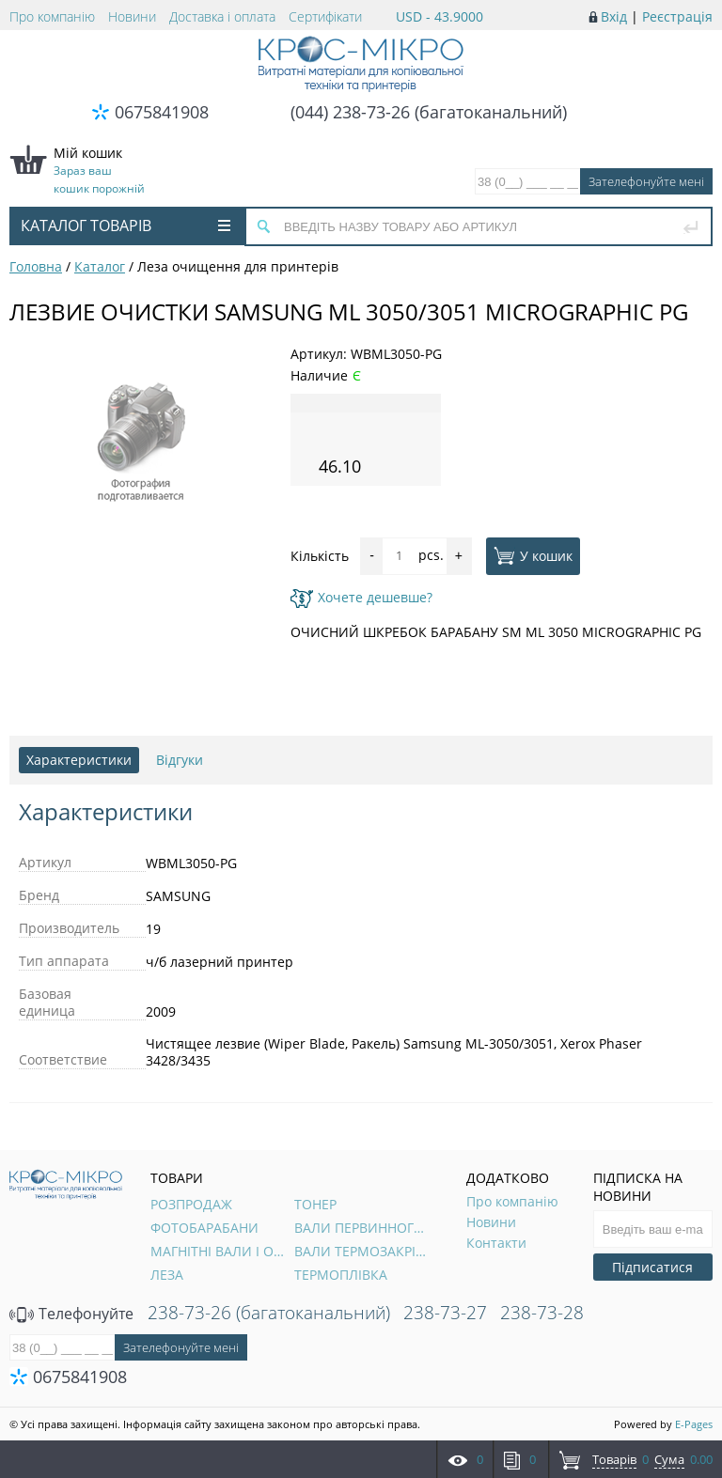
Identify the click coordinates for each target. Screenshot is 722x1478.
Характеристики (79, 760)
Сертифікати (325, 16)
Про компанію (52, 16)
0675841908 (162, 112)
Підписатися (652, 1267)
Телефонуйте (71, 1313)
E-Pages (694, 1424)
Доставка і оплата (222, 16)
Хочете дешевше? (361, 597)
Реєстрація (677, 16)
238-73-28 (542, 1312)
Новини (132, 16)
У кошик (533, 555)
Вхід (614, 16)
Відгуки (179, 760)
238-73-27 (445, 1312)
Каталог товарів (125, 225)
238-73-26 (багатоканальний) (269, 1312)
